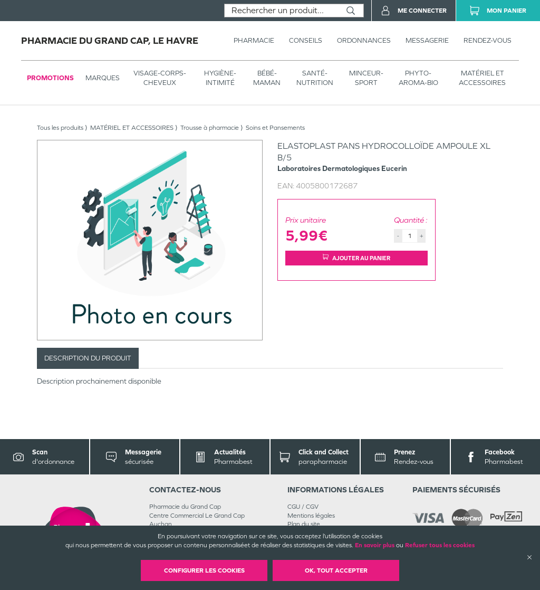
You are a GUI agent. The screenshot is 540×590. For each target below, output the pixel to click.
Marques (102, 78)
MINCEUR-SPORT (366, 78)
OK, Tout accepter (336, 570)
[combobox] (281, 10)
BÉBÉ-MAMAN (267, 78)
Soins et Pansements (275, 127)
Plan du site (303, 524)
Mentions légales (311, 515)
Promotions (50, 78)
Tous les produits (60, 127)
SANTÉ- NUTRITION (314, 78)
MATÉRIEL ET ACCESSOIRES (482, 78)
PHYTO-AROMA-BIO (418, 78)
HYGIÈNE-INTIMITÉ (220, 78)
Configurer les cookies (204, 570)
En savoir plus (374, 545)
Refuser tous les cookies (440, 545)
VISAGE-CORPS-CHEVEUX (159, 78)
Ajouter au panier (356, 258)
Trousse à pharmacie (209, 127)
